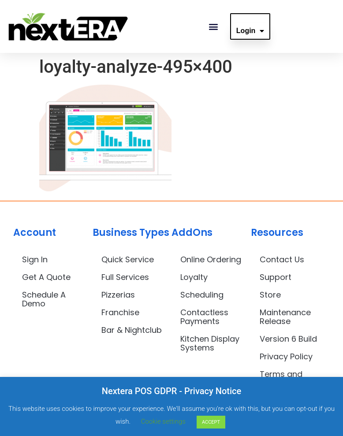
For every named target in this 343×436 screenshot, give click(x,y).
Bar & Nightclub (131, 329)
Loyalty (194, 277)
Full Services (125, 277)
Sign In (35, 259)
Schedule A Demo (44, 299)
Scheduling (202, 294)
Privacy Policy (286, 356)
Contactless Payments (204, 317)
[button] (213, 26)
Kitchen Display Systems (209, 343)
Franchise (120, 312)
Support (275, 277)
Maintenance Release (285, 317)
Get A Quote (46, 277)
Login (250, 31)
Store (270, 294)
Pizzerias (118, 294)
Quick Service (127, 259)
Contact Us (282, 259)
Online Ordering (210, 259)
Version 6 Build (288, 338)
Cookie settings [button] (163, 421)
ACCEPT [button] (211, 422)
